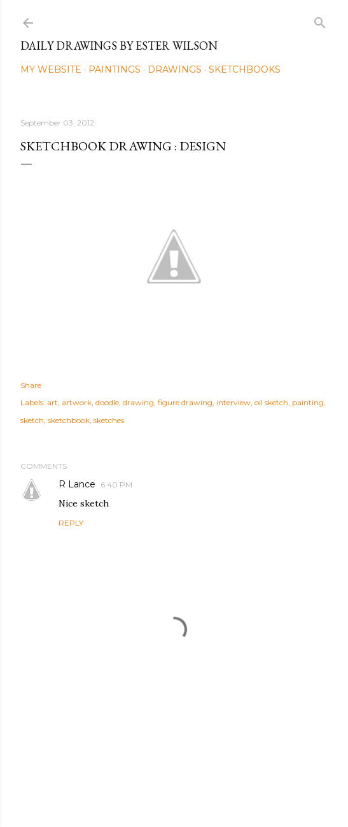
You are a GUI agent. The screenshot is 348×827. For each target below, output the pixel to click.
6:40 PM (116, 484)
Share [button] (30, 385)
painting (308, 402)
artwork (77, 402)
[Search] (320, 20)
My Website (50, 69)
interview (233, 402)
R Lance (77, 484)
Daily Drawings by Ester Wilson (119, 45)
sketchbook (69, 420)
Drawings (175, 69)
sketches (109, 420)
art (52, 402)
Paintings (114, 69)
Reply (71, 523)
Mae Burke (208, 790)
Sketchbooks (245, 69)
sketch (32, 420)
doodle (107, 402)
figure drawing (185, 402)
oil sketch (271, 402)
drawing (138, 402)
